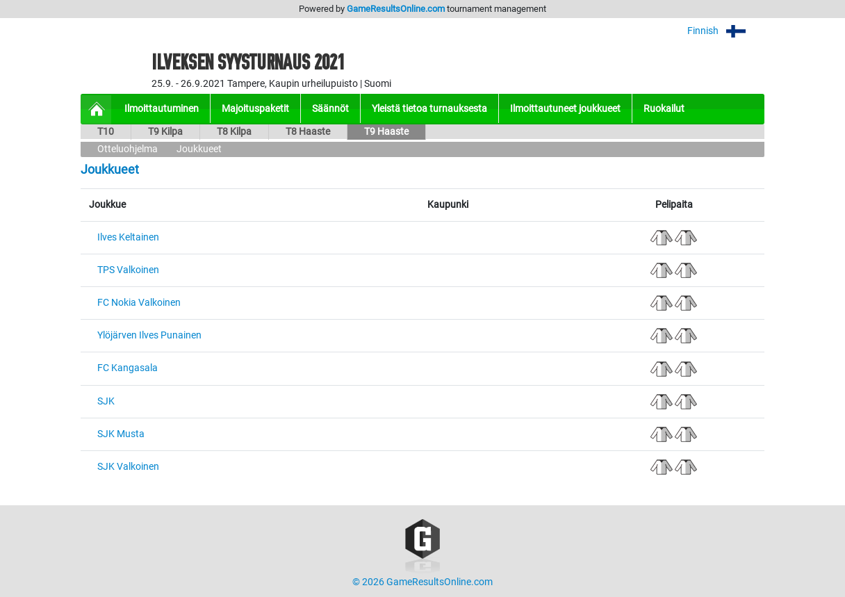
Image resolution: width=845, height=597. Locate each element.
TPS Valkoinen (128, 270)
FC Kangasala (127, 368)
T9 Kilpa (165, 132)
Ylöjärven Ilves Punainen (149, 335)
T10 (105, 132)
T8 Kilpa (234, 132)
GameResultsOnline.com (396, 8)
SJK (106, 401)
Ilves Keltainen (128, 237)
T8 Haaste (308, 132)
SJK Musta (121, 434)
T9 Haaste (386, 132)
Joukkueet (199, 149)
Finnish (725, 31)
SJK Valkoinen (128, 467)
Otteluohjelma (127, 149)
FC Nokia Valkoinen (139, 303)
